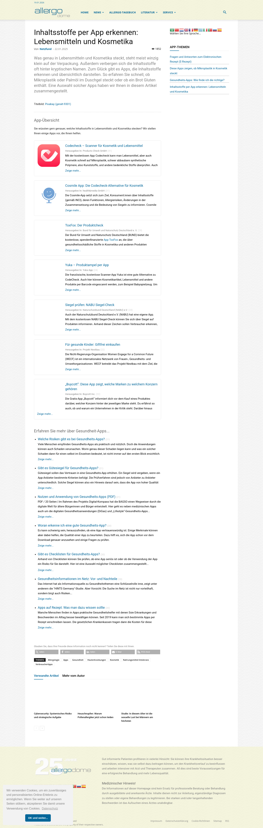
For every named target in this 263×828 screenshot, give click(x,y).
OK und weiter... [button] (38, 817)
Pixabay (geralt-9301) (58, 104)
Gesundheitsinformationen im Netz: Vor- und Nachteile (77, 579)
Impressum (156, 821)
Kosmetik (114, 659)
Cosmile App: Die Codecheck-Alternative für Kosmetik (104, 185)
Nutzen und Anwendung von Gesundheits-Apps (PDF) (76, 497)
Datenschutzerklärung (176, 821)
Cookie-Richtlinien (201, 821)
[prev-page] (36, 728)
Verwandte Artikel (46, 675)
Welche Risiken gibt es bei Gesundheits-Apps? (71, 439)
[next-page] (42, 728)
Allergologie (54, 659)
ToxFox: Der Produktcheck (84, 225)
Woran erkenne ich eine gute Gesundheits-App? (72, 525)
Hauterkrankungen (96, 659)
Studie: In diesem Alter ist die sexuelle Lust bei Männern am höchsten (137, 717)
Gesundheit (77, 659)
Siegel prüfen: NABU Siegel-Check (89, 305)
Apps (65, 659)
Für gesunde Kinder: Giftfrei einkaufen (92, 344)
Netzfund (46, 49)
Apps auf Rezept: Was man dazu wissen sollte (71, 607)
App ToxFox (111, 239)
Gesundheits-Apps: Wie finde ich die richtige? (197, 80)
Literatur (149, 12)
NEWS (99, 12)
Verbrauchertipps (44, 664)
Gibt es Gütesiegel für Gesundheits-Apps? (68, 468)
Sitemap (218, 821)
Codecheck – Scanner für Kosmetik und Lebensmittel (104, 146)
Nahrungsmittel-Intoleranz (136, 659)
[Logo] (52, 12)
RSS (227, 821)
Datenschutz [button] (50, 808)
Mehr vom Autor (73, 675)
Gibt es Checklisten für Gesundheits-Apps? (69, 554)
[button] (224, 12)
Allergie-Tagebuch (122, 12)
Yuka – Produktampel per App (87, 265)
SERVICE (169, 12)
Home (85, 12)
